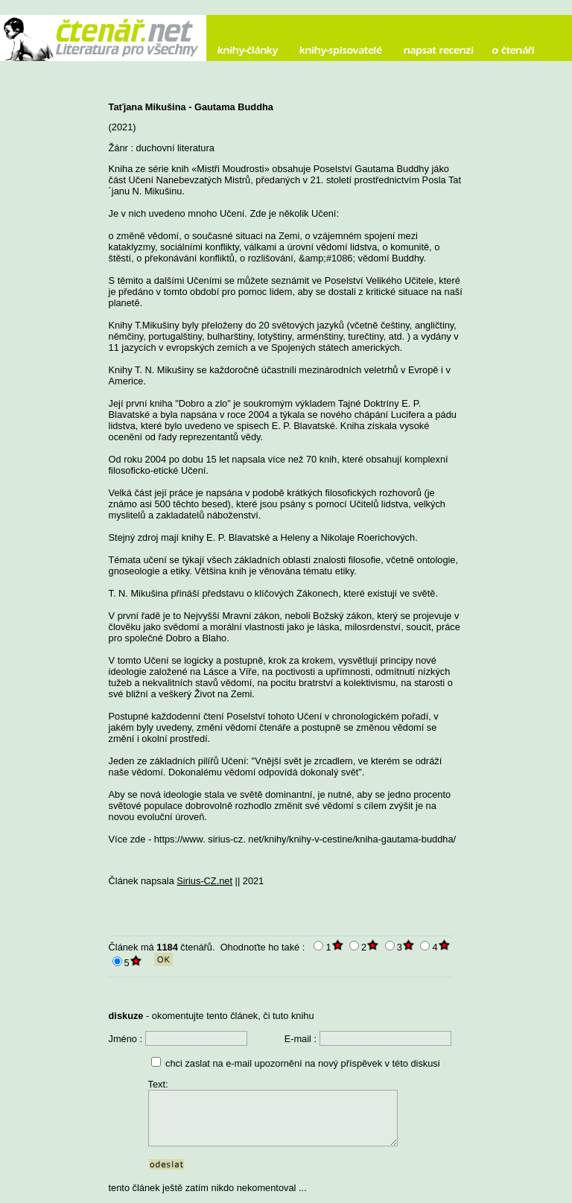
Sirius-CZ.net (204, 880)
